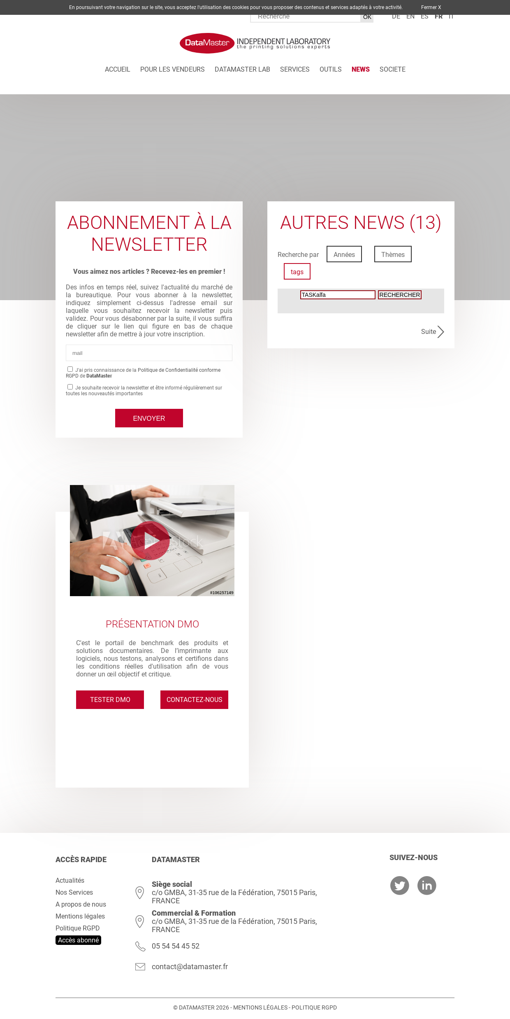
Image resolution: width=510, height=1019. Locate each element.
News (361, 69)
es (425, 16)
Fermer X (431, 7)
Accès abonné (78, 940)
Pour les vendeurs (172, 69)
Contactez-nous (195, 700)
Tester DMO (110, 700)
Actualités (70, 880)
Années (344, 255)
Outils (331, 69)
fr (439, 16)
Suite (428, 332)
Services (295, 69)
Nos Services (74, 892)
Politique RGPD (78, 928)
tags (297, 272)
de (396, 16)
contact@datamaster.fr (190, 966)
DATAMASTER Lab (242, 69)
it (451, 16)
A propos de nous (81, 904)
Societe (393, 69)
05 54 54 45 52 (175, 946)
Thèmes (393, 255)
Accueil (117, 69)
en (410, 16)
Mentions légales (80, 916)
